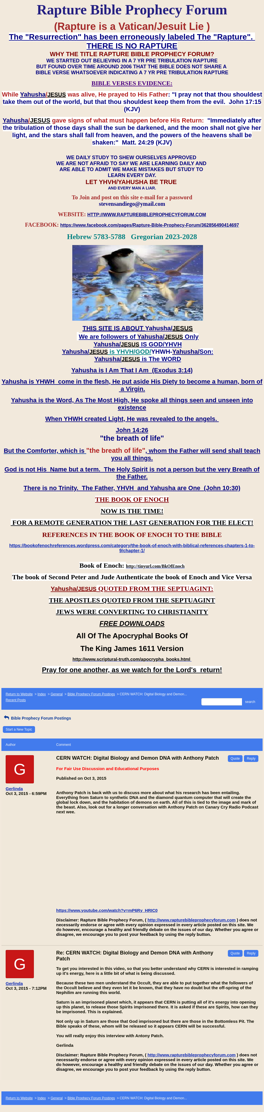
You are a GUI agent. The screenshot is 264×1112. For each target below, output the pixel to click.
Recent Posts (16, 700)
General (57, 694)
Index (42, 694)
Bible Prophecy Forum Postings (91, 694)
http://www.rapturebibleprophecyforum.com (191, 919)
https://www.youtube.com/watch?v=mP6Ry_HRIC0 (107, 910)
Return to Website (19, 694)
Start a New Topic (19, 729)
